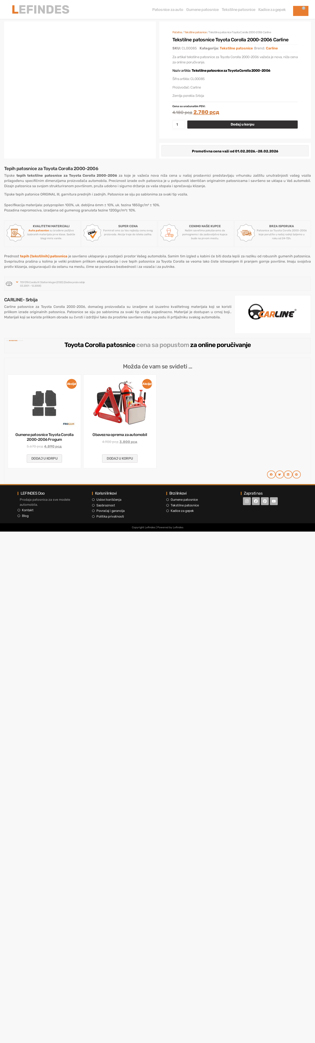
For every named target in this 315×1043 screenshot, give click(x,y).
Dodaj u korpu (242, 124)
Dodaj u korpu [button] (44, 458)
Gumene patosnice (202, 9)
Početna (177, 32)
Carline (272, 48)
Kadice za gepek (272, 9)
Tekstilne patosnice (238, 9)
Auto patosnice (38, 230)
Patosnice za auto (167, 9)
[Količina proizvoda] (178, 124)
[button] (51, 284)
